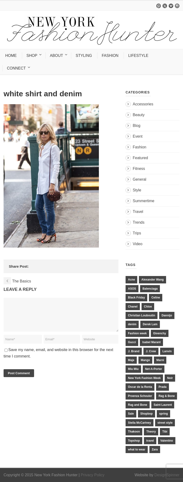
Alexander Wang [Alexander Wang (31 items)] (152, 279)
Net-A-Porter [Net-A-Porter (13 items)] (153, 369)
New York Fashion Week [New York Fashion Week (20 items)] (144, 378)
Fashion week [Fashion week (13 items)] (137, 333)
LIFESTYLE (138, 56)
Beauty (139, 115)
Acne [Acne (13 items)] (131, 279)
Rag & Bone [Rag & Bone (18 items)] (166, 396)
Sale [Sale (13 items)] (131, 413)
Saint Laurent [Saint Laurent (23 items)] (163, 404)
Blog (136, 126)
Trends (138, 222)
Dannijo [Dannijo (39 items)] (167, 315)
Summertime (143, 201)
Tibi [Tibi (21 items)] (164, 431)
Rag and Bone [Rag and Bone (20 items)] (137, 404)
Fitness (139, 169)
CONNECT (16, 68)
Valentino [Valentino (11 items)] (166, 440)
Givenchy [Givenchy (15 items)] (159, 333)
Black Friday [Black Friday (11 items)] (136, 297)
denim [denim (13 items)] (132, 324)
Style (137, 190)
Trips (137, 233)
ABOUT (56, 56)
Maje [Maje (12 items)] (131, 360)
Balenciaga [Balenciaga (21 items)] (150, 288)
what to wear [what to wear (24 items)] (136, 449)
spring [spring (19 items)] (163, 413)
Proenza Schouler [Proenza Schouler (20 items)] (140, 396)
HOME (11, 56)
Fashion (139, 147)
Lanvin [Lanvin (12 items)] (167, 351)
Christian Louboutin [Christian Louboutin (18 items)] (141, 315)
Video (137, 244)
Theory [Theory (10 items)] (151, 431)
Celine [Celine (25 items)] (155, 297)
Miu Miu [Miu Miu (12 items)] (133, 369)
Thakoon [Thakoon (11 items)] (134, 431)
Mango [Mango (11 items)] (145, 360)
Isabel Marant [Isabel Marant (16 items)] (151, 342)
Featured (140, 158)
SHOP (31, 56)
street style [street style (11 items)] (165, 422)
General (139, 179)
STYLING (84, 56)
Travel (138, 212)
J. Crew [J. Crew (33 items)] (151, 351)
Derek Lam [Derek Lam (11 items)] (150, 324)
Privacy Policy (93, 475)
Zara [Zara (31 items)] (155, 449)
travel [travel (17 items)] (150, 440)
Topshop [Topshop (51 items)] (134, 440)
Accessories (143, 104)
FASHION (110, 56)
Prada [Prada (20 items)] (162, 387)
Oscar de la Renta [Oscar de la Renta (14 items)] (140, 387)
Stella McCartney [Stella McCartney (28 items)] (139, 422)
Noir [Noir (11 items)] (170, 378)
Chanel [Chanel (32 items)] (132, 306)
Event (137, 136)
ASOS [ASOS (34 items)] (132, 288)
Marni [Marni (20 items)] (160, 360)
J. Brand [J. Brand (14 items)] (133, 351)
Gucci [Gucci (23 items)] (132, 342)
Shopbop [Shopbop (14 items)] (146, 413)
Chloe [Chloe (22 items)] (148, 306)
